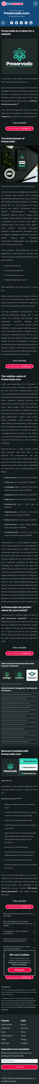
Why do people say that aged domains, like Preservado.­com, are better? (17, 923)
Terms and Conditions (19, 965)
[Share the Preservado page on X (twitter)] (16, 22)
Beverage (5, 1043)
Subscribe (19, 1067)
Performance (6, 1036)
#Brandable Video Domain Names (14, 716)
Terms (23, 1036)
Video (3, 1039)
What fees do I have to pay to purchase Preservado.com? (15, 940)
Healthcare (5, 1028)
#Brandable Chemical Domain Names (15, 733)
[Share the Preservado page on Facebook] (11, 22)
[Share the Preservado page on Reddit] (31, 22)
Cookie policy (13, 963)
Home (23, 1024)
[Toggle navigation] (35, 4)
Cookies (24, 1043)
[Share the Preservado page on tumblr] (21, 22)
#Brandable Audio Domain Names (14, 724)
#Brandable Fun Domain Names (13, 737)
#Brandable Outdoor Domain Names (15, 699)
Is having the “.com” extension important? (15, 932)
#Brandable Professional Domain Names (16, 707)
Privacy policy (23, 963)
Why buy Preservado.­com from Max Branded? (18, 914)
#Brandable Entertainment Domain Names (17, 694)
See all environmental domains (11, 684)
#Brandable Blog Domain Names (14, 729)
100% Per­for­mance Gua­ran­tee (14, 618)
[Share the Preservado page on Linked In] (26, 22)
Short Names (6, 1024)
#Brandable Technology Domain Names (16, 711)
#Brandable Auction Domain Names (15, 720)
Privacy (24, 1039)
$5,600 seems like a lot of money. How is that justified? (17, 947)
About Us (24, 1028)
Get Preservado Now (14, 907)
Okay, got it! (19, 970)
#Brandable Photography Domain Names (16, 703)
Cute (3, 1032)
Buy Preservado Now (14, 128)
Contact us (5, 117)
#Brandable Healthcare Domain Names (16, 742)
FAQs (23, 1032)
